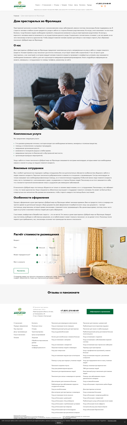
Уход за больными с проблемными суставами (66, 404)
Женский (42, 248)
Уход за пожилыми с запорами (61, 339)
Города (89, 5)
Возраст (16, 240)
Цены (76, 5)
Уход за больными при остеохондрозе (64, 409)
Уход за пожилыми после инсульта (62, 395)
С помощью (56, 255)
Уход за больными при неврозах (62, 406)
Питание (16, 337)
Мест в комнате (19, 262)
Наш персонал (18, 329)
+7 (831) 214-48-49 (103, 4)
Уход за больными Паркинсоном (93, 409)
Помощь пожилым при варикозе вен (94, 365)
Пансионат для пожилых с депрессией (95, 323)
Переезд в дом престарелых (92, 347)
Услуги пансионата (19, 334)
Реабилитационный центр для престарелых (65, 329)
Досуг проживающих (20, 332)
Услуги (38, 5)
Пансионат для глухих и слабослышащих (95, 329)
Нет (46, 255)
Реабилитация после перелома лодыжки (95, 326)
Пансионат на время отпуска (60, 365)
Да (40, 255)
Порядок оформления (21, 326)
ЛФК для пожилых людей (91, 368)
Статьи (71, 5)
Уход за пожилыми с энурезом (92, 337)
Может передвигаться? (22, 255)
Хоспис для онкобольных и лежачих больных (66, 337)
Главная (16, 16)
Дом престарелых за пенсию (92, 389)
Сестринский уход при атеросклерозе (95, 406)
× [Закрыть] (124, 422)
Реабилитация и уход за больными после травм (98, 401)
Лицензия (35, 337)
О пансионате (47, 5)
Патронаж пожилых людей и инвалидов (64, 347)
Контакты (82, 5)
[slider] (53, 241)
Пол (15, 247)
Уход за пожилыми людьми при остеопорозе (66, 355)
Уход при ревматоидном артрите (62, 368)
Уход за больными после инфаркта (94, 404)
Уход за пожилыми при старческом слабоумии (97, 344)
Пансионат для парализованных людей (64, 371)
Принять (59, 422)
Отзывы (57, 5)
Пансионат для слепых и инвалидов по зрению (66, 376)
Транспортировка (37, 332)
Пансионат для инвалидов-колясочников (64, 323)
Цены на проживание (38, 334)
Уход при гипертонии (58, 350)
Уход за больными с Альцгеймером (63, 401)
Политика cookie (112, 420)
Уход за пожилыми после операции (63, 326)
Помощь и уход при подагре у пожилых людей (66, 360)
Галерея (65, 5)
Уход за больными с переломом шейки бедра (97, 384)
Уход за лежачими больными (92, 392)
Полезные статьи (37, 326)
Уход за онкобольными (59, 389)
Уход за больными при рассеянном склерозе (66, 412)
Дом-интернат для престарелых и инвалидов (66, 392)
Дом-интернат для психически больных (64, 381)
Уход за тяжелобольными (91, 381)
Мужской (52, 248)
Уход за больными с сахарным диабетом (95, 395)
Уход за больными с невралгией (93, 398)
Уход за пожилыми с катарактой (62, 344)
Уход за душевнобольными (60, 332)
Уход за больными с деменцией (61, 398)
